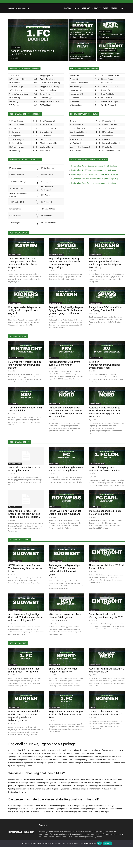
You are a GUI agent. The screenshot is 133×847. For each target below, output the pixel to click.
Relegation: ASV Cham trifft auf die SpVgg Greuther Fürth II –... (106, 309)
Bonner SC (93, 707)
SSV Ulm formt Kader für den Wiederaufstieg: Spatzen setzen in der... (25, 568)
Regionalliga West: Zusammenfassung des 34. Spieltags (93, 183)
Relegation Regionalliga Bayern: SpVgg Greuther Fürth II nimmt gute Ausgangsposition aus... (66, 310)
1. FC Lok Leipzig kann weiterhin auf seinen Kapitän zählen (104, 470)
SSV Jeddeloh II (13, 403)
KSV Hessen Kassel (54, 610)
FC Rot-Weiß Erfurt (54, 507)
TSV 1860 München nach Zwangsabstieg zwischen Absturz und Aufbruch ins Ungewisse (22, 263)
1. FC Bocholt (16, 47)
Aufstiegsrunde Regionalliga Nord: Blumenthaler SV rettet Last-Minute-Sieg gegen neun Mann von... (105, 412)
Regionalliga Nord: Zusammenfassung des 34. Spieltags (93, 170)
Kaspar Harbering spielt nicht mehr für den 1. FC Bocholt (24, 670)
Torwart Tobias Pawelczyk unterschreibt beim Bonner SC (105, 713)
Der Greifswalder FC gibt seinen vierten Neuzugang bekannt (66, 469)
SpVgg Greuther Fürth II (56, 254)
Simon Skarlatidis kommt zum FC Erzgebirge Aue (24, 469)
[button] (122, 8)
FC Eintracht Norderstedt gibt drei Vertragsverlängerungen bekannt (24, 364)
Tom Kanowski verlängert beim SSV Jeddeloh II (25, 409)
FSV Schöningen (53, 358)
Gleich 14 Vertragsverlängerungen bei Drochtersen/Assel (104, 364)
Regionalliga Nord (54, 403)
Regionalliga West (105, 31)
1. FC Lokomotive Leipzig (97, 463)
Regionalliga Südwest (78, 26)
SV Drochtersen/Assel (96, 358)
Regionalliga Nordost (15, 463)
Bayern (67, 8)
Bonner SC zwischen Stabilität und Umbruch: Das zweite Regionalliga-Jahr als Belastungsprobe (24, 716)
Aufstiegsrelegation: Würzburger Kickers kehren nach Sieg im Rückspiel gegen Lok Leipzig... (105, 263)
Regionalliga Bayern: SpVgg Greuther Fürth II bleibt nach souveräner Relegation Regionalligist (64, 263)
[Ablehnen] (130, 843)
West (105, 8)
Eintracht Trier (94, 561)
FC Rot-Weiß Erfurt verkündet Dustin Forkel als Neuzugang (65, 512)
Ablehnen (107, 843)
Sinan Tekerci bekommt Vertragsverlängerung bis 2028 (106, 616)
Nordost (86, 8)
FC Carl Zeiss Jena (95, 507)
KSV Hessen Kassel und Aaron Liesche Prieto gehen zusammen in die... (65, 617)
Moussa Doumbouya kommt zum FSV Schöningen (64, 363)
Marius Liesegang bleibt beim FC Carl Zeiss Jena (105, 512)
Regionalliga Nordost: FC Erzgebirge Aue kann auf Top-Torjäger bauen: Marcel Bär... (24, 513)
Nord (76, 8)
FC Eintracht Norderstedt (107, 50)
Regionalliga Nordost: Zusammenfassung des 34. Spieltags (94, 174)
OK (99, 843)
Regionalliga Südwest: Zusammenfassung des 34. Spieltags (95, 179)
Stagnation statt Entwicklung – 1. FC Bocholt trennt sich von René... (66, 714)
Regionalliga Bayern (15, 254)
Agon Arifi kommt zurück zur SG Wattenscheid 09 (106, 670)
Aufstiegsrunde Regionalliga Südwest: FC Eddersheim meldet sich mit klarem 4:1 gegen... (64, 570)
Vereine (114, 8)
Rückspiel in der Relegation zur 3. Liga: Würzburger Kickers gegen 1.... (25, 310)
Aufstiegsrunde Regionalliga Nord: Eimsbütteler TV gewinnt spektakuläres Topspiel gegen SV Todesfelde (66, 412)
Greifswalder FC (53, 463)
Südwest (96, 8)
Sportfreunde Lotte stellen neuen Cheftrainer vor (63, 670)
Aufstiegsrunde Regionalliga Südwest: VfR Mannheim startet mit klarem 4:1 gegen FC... (25, 617)
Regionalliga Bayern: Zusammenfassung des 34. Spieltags (94, 166)
